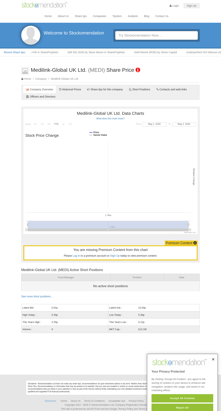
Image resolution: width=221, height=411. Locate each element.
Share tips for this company (105, 89)
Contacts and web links (171, 89)
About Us (63, 16)
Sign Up (191, 5)
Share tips (81, 16)
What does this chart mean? (110, 118)
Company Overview (39, 89)
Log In (76, 255)
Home (48, 16)
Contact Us (161, 16)
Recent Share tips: (15, 52)
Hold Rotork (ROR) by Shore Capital (157, 52)
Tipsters (117, 16)
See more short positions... (37, 296)
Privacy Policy (136, 401)
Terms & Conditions (94, 401)
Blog (146, 16)
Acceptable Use (116, 401)
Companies (99, 16)
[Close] (213, 365)
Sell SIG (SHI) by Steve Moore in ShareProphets (97, 52)
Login (174, 5)
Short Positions (139, 89)
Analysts (133, 16)
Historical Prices (70, 89)
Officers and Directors (40, 96)
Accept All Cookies (182, 404)
